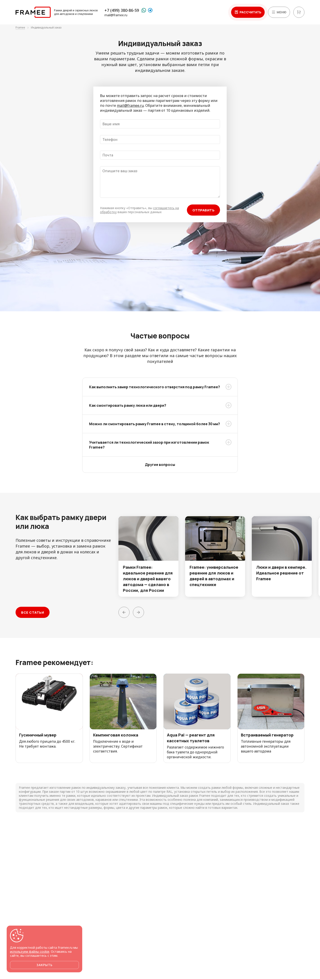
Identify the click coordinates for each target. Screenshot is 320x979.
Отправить (203, 210)
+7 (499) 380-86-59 (121, 10)
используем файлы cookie (29, 951)
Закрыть (44, 965)
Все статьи (32, 612)
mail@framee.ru (115, 15)
